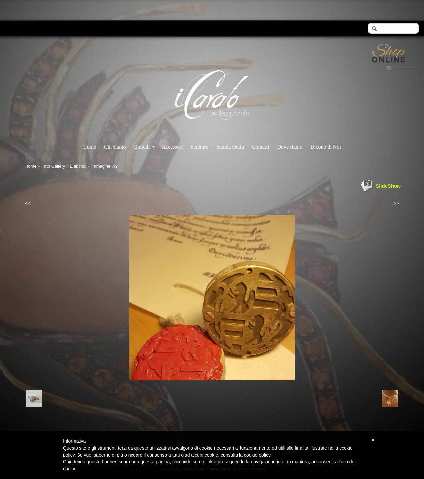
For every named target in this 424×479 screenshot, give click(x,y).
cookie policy (257, 454)
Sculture (199, 147)
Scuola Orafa (230, 147)
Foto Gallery (53, 166)
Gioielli (144, 147)
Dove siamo (289, 147)
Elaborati (78, 166)
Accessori (172, 147)
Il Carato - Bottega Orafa (212, 125)
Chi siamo (115, 147)
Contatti (260, 147)
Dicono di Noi (325, 147)
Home (89, 147)
